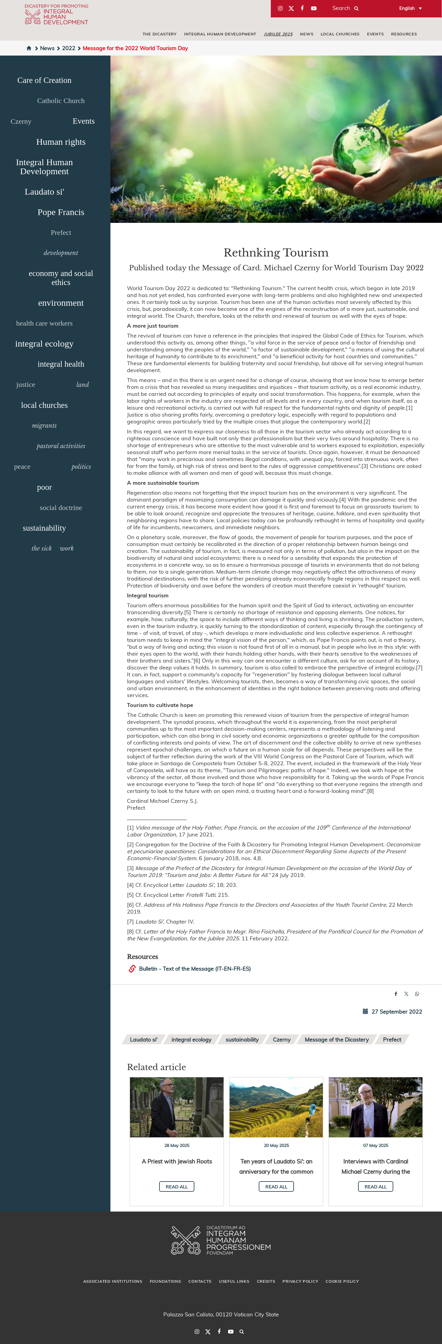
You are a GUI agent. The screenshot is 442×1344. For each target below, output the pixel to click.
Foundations (165, 1281)
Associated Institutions (112, 1281)
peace (22, 466)
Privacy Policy (300, 1281)
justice (25, 384)
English (407, 8)
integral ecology (44, 343)
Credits (266, 1281)
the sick (42, 548)
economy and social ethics (61, 278)
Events (375, 34)
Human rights (61, 142)
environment (61, 303)
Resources (404, 34)
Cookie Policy (342, 1281)
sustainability (44, 527)
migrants (44, 425)
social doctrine (61, 507)
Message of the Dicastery (337, 1039)
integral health (61, 364)
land (82, 384)
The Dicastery (160, 34)
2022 (65, 48)
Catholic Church (61, 101)
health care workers (44, 323)
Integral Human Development (220, 34)
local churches (340, 34)
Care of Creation (44, 80)
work (67, 548)
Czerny (21, 121)
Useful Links (234, 1281)
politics (81, 466)
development (61, 252)
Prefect (61, 232)
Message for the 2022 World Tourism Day (132, 48)
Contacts (200, 1281)
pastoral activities (61, 446)
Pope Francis (61, 212)
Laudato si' (44, 191)
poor (44, 487)
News (306, 34)
